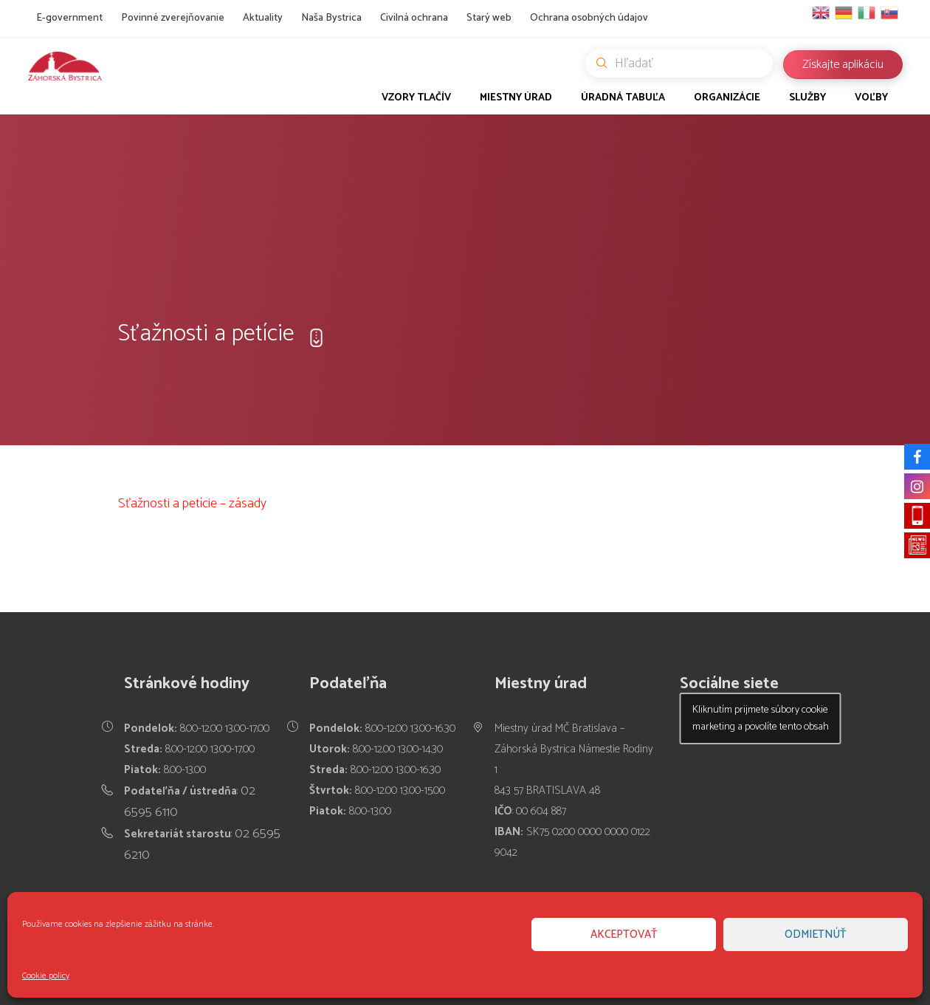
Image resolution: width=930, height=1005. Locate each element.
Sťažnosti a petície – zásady (192, 504)
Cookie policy (45, 976)
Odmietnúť (816, 934)
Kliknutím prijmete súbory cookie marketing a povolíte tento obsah (760, 718)
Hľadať (684, 63)
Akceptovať (624, 934)
